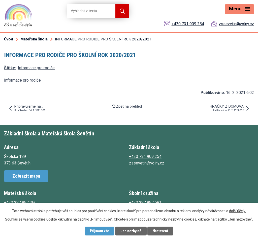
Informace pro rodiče (36, 67)
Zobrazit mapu (26, 176)
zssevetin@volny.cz (236, 23)
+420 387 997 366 (20, 202)
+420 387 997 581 (145, 202)
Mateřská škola (34, 39)
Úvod (8, 39)
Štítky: (10, 67)
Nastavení (160, 231)
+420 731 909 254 (188, 23)
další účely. (237, 211)
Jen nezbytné (130, 231)
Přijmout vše (99, 231)
